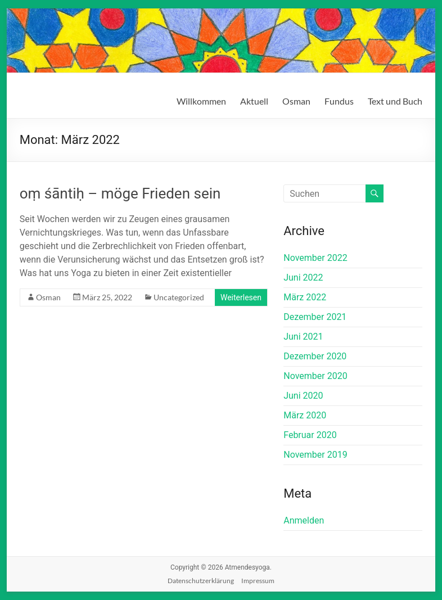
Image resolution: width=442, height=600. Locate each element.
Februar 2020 (309, 435)
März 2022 (304, 297)
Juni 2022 (303, 277)
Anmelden (303, 520)
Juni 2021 (303, 336)
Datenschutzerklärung (201, 580)
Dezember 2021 (314, 317)
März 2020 (304, 415)
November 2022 (315, 257)
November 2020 (315, 376)
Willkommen (201, 101)
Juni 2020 (303, 395)
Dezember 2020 (314, 356)
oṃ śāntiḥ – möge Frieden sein (120, 193)
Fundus (339, 101)
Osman (296, 101)
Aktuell (254, 101)
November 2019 (315, 454)
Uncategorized (179, 297)
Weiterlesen (240, 297)
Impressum (257, 580)
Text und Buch (395, 101)
